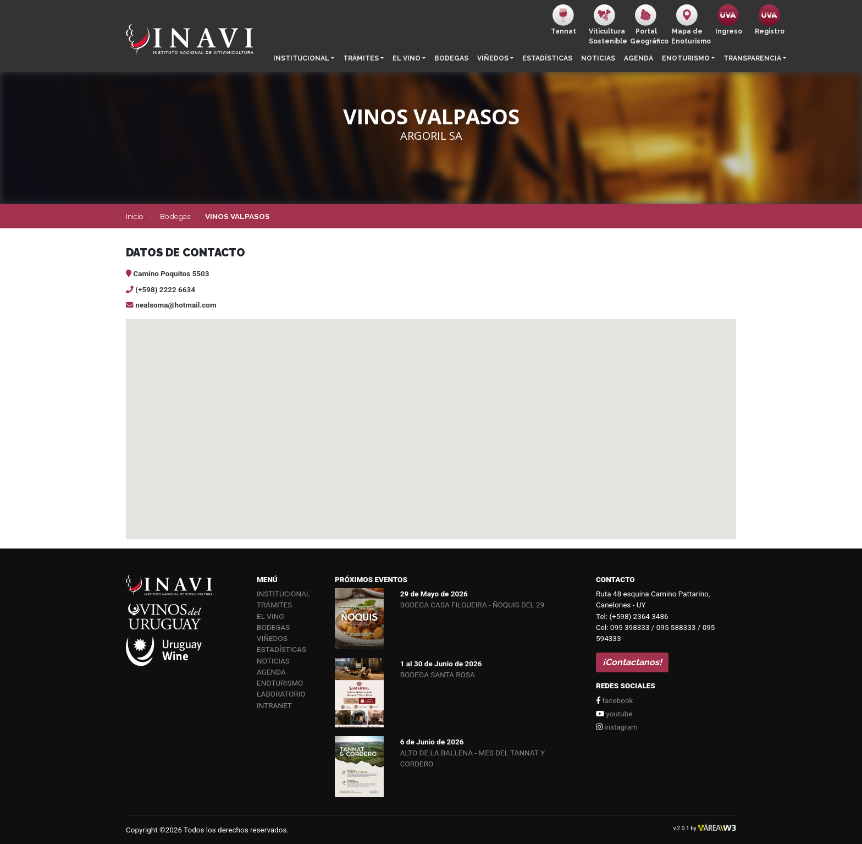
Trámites (361, 58)
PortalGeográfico (648, 24)
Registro (769, 19)
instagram (617, 726)
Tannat (563, 19)
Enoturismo (686, 58)
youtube (614, 713)
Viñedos (493, 58)
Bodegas (451, 58)
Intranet (274, 705)
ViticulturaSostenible (607, 24)
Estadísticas (547, 58)
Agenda (638, 58)
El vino (407, 58)
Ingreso (728, 19)
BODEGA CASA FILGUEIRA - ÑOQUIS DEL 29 (472, 604)
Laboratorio (281, 693)
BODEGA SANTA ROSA (437, 674)
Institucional (301, 58)
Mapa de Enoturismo (689, 24)
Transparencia (752, 58)
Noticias (598, 58)
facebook (614, 700)
